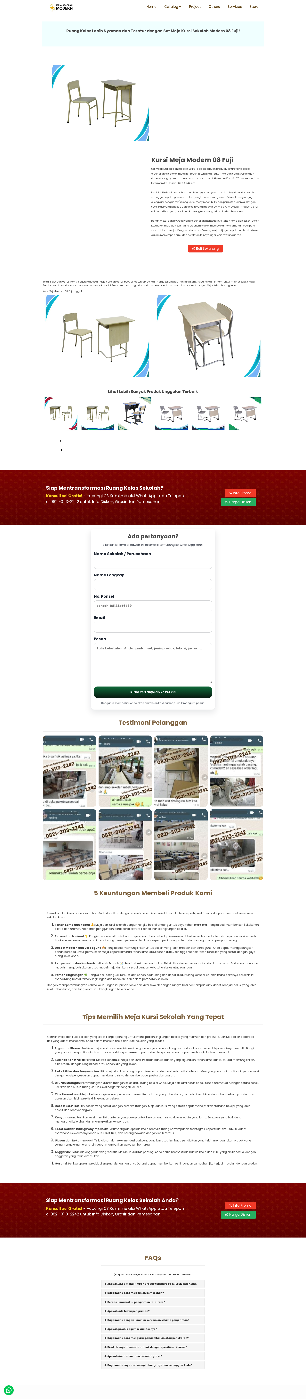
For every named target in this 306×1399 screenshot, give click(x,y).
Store (254, 6)
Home (152, 6)
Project (195, 6)
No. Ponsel (153, 523)
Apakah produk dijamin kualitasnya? (130, 1249)
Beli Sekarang (208, 167)
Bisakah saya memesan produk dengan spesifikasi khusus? (145, 1267)
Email (153, 544)
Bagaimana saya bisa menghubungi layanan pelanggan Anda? (148, 1285)
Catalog (171, 6)
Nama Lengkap (153, 501)
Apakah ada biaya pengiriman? (127, 1231)
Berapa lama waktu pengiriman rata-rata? (134, 1222)
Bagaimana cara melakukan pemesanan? (134, 1213)
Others (214, 6)
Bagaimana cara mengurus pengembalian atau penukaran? (146, 1258)
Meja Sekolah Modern (158, 1394)
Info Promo (240, 413)
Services (235, 6)
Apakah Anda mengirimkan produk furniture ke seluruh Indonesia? (150, 1204)
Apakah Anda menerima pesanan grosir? (133, 1276)
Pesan (153, 580)
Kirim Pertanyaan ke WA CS (153, 612)
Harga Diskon (238, 422)
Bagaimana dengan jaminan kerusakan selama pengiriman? (146, 1240)
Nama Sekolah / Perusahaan (153, 480)
